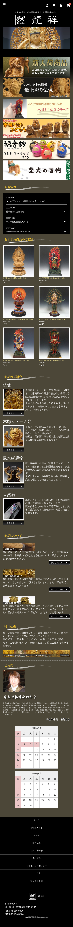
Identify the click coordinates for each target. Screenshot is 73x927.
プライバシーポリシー (36, 866)
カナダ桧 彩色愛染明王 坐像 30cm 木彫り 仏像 (18, 319)
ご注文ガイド (36, 828)
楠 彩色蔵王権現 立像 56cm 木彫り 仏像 (16, 360)
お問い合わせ (36, 850)
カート (37, 835)
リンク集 (36, 873)
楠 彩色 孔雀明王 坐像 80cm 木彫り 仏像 (52, 319)
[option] (36, 38)
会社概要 (36, 858)
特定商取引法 (36, 881)
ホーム (37, 820)
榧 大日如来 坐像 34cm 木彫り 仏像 (14, 278)
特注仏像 (36, 843)
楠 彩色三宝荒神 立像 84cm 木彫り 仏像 (52, 360)
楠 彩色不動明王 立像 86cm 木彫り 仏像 (52, 278)
